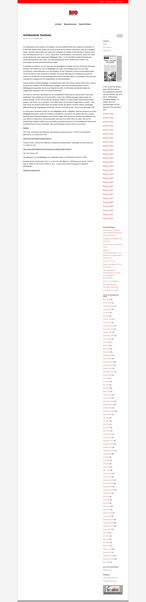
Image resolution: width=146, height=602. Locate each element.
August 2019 (107, 529)
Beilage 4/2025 (108, 122)
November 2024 (108, 329)
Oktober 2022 (107, 408)
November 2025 (108, 306)
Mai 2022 (106, 424)
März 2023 (106, 391)
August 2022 (107, 414)
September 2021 (108, 450)
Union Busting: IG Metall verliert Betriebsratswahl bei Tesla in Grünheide (112, 232)
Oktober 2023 (107, 368)
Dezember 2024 (108, 326)
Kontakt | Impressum (110, 581)
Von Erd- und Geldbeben (111, 281)
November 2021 (108, 444)
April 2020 (106, 506)
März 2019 (106, 546)
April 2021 (106, 467)
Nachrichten (119, 1)
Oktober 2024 (107, 332)
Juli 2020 (106, 496)
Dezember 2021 (108, 440)
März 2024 (106, 352)
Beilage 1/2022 (108, 182)
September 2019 (108, 526)
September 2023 (108, 372)
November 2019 (108, 523)
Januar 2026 (107, 303)
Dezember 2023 (108, 362)
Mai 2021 (106, 464)
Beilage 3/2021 (108, 190)
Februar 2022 (107, 434)
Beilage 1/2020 (108, 214)
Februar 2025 (107, 319)
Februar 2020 (107, 513)
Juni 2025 (106, 312)
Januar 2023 (107, 398)
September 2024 (108, 335)
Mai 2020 (106, 503)
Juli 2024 (106, 342)
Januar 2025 (107, 322)
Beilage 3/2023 (108, 158)
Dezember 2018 (108, 555)
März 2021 (106, 470)
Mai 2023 (106, 385)
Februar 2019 (107, 549)
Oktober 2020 (107, 486)
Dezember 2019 (108, 519)
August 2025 (107, 309)
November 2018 (108, 559)
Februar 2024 (107, 355)
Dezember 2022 (108, 401)
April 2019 (106, 542)
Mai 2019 (106, 539)
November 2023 (108, 365)
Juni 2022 (106, 421)
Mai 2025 (106, 316)
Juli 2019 (106, 533)
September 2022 (108, 411)
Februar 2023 (107, 395)
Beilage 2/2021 (108, 194)
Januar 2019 (107, 552)
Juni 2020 (106, 500)
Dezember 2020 (108, 480)
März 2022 (106, 431)
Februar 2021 (107, 473)
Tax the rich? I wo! (109, 261)
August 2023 (107, 375)
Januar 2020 (107, 516)
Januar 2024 (107, 358)
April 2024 (106, 349)
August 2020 (107, 493)
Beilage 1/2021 (108, 198)
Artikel (102, 1)
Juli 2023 (106, 378)
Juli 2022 (106, 418)
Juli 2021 (106, 457)
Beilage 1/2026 (108, 118)
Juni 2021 (106, 460)
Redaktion (29, 38)
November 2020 (108, 483)
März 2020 (106, 509)
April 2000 (106, 562)
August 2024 (107, 339)
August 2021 (107, 454)
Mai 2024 (106, 345)
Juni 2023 (106, 381)
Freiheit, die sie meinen (110, 290)
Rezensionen (109, 1)
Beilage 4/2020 (108, 202)
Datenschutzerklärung (110, 578)
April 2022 (106, 427)
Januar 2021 (107, 477)
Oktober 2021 (107, 447)
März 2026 (106, 299)
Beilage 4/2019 (108, 218)
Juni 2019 (106, 536)
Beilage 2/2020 (108, 210)
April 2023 (106, 388)
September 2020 (108, 490)
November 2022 (108, 404)
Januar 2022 (107, 437)
